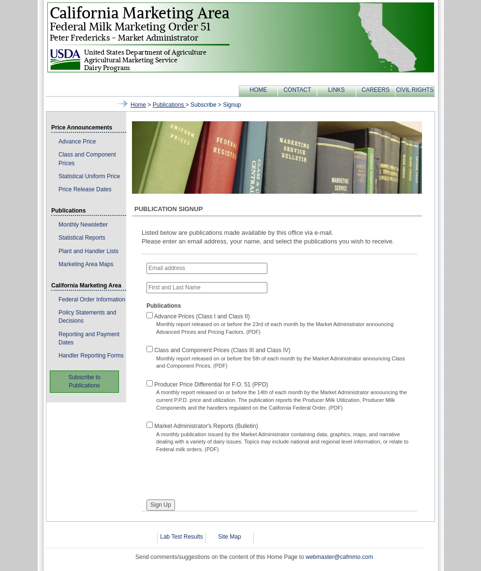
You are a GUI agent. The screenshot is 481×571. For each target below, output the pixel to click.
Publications (68, 210)
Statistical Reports (81, 237)
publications (169, 104)
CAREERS (376, 89)
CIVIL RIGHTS (415, 89)
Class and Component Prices (87, 158)
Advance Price (77, 141)
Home (138, 104)
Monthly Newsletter (83, 224)
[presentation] (219, 472)
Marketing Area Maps (85, 264)
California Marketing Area (86, 285)
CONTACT (297, 89)
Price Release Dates (84, 189)
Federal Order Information (91, 299)
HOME (258, 89)
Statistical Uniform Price (89, 176)
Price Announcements (81, 127)
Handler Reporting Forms (91, 355)
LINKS (336, 89)
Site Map (229, 536)
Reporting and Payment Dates (88, 338)
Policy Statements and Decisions (87, 316)
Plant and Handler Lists (88, 251)
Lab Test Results (181, 536)
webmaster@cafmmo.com (339, 557)
